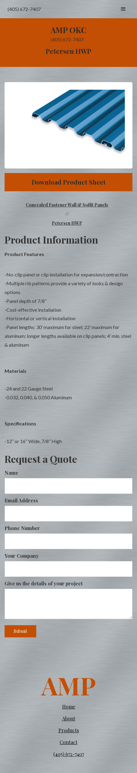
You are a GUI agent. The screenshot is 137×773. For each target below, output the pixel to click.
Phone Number (22, 528)
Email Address (21, 500)
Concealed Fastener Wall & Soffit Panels (67, 205)
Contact (68, 742)
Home (68, 706)
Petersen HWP (67, 223)
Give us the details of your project (44, 583)
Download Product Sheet (69, 182)
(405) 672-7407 (68, 754)
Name (11, 473)
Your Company (22, 556)
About (68, 718)
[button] (123, 9)
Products (68, 730)
